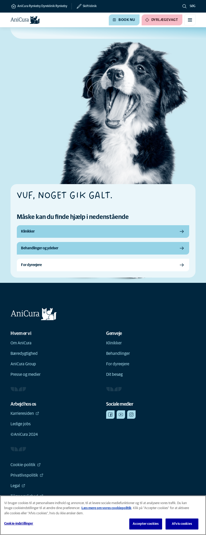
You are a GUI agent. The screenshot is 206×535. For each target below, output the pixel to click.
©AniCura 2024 (24, 434)
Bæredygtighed (24, 353)
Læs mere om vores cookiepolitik (106, 508)
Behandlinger (118, 353)
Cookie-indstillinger (18, 523)
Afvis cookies (182, 524)
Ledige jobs (21, 424)
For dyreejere (117, 364)
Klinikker (114, 343)
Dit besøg (114, 374)
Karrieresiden (25, 413)
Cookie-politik (26, 465)
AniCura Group (23, 364)
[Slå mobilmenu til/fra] (189, 19)
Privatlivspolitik (27, 475)
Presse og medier (25, 374)
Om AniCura (21, 343)
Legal (18, 486)
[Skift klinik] (84, 6)
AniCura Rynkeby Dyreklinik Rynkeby (39, 6)
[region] (103, 515)
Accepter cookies (146, 524)
